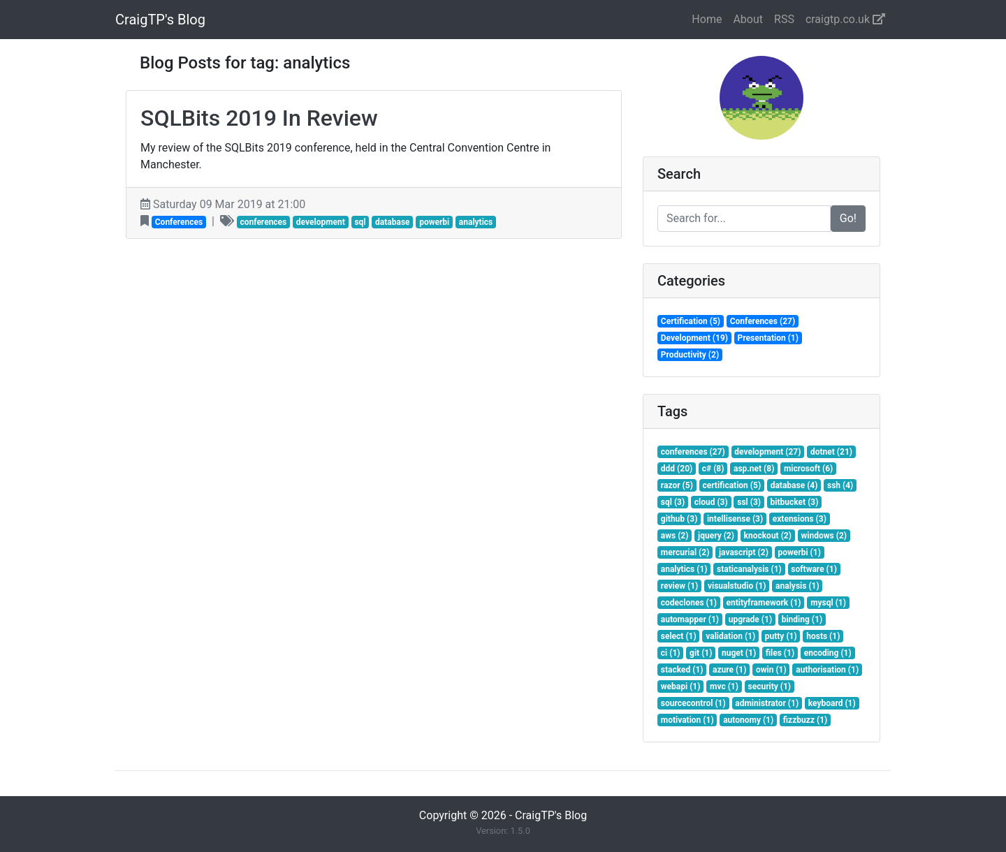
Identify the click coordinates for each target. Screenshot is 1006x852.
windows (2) (824, 536)
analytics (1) (684, 569)
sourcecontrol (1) (693, 703)
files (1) (780, 653)
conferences (263, 222)
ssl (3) (749, 502)
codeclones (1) (689, 603)
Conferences (179, 222)
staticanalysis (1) (749, 569)
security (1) (770, 686)
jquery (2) (716, 536)
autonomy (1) (748, 720)
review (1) (680, 586)
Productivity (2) (690, 355)
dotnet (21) (831, 452)
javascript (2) (743, 552)
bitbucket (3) (795, 502)
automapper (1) (690, 619)
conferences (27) (693, 452)
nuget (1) (739, 653)
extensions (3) (799, 519)
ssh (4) (840, 485)
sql (359, 222)
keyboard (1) (832, 703)
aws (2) (675, 536)
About (748, 19)
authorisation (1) (827, 670)
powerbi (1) (799, 552)
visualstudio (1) (737, 586)
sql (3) (673, 502)
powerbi (434, 222)
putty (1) (781, 636)
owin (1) (771, 670)
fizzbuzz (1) (805, 720)
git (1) (701, 653)
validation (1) (730, 636)
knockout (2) (768, 536)
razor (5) (677, 485)
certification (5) (731, 485)
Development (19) (694, 338)
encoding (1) (828, 653)
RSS (784, 19)
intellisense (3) (735, 519)
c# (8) (713, 468)
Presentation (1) (768, 338)
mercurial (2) (685, 552)
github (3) (679, 519)
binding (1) (802, 619)
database (392, 222)
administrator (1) (767, 703)
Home (707, 19)
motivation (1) (687, 720)
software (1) (814, 569)
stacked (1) (682, 670)
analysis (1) (797, 586)
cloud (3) (711, 502)
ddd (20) (676, 468)
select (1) (679, 636)
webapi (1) (681, 686)
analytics (476, 222)
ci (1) (670, 653)
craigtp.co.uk (845, 19)
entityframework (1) (763, 603)
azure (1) (729, 670)
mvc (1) (724, 686)
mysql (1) (828, 603)
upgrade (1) (750, 619)
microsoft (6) (808, 468)
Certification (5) (690, 321)
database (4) (794, 485)
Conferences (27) (763, 321)
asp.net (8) (754, 468)
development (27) (767, 452)
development (320, 222)
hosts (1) (823, 636)
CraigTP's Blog (160, 19)
